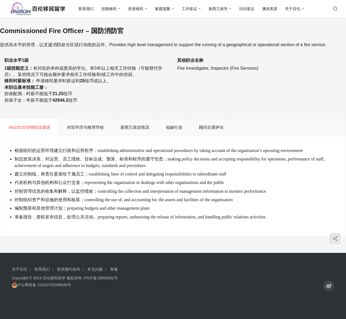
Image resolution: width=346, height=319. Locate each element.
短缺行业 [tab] (174, 127)
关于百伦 (292, 9)
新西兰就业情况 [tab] (135, 127)
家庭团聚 (162, 9)
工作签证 (189, 9)
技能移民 (109, 9)
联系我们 (86, 9)
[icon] (328, 285)
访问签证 (246, 9)
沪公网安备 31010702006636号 (41, 285)
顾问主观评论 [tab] (211, 127)
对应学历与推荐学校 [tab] (85, 127)
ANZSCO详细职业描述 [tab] (29, 127)
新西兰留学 (218, 9)
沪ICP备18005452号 (100, 278)
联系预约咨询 (68, 269)
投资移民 (135, 9)
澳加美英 (269, 9)
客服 (114, 269)
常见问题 (95, 269)
